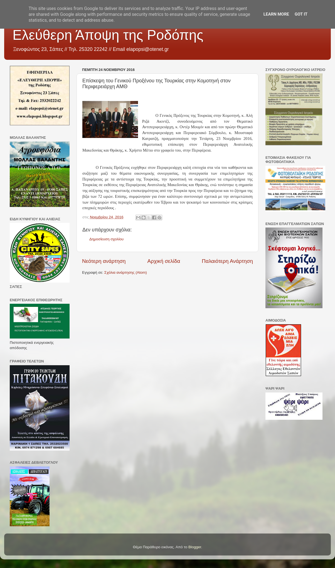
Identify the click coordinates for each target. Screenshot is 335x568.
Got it (301, 14)
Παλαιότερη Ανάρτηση (227, 261)
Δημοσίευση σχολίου (106, 239)
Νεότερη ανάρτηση (104, 261)
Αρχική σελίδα (163, 261)
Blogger (194, 547)
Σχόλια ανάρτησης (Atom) (125, 272)
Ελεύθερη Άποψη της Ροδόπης (108, 35)
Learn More (276, 14)
